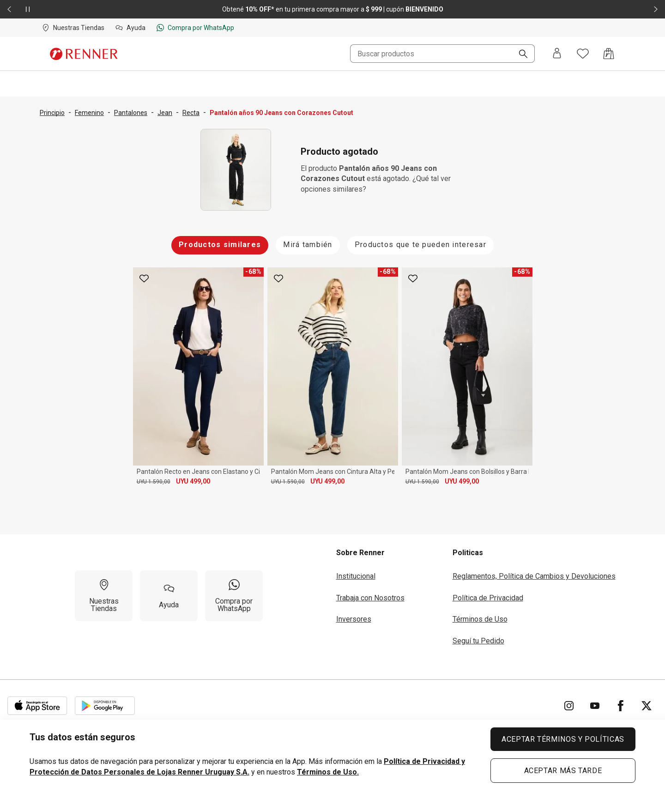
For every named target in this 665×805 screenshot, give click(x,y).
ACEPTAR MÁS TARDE (563, 770)
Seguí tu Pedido (478, 640)
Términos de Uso (480, 619)
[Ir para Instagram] (569, 706)
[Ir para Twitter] (646, 706)
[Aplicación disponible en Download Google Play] (105, 705)
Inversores (353, 619)
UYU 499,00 (193, 481)
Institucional (355, 576)
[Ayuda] (169, 595)
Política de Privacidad (488, 597)
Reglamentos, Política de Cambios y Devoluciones (534, 576)
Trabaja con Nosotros (370, 597)
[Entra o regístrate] (556, 54)
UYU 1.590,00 (153, 481)
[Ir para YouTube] (595, 706)
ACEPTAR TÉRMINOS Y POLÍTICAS (563, 739)
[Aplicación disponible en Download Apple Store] (37, 705)
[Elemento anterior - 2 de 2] (9, 9)
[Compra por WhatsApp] (234, 595)
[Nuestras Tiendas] (104, 595)
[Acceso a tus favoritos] (583, 53)
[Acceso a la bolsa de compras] (609, 53)
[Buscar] (519, 54)
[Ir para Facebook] (621, 706)
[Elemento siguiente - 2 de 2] (656, 9)
